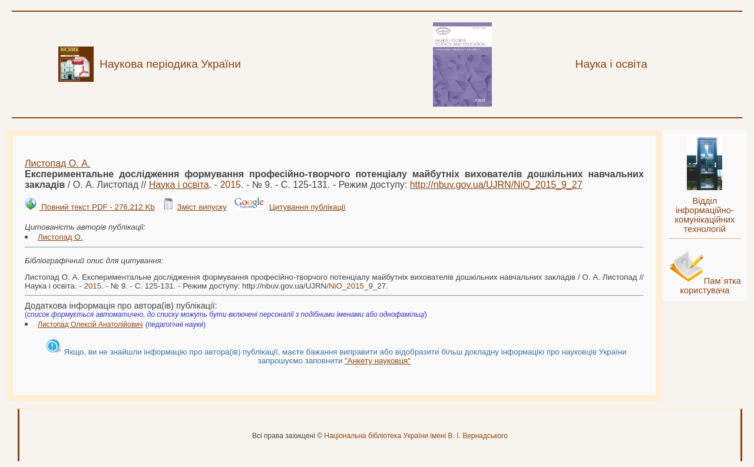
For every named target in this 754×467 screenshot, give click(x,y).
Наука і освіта (179, 185)
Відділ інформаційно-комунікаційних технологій (704, 215)
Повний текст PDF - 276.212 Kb (96, 207)
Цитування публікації (307, 207)
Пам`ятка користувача (710, 285)
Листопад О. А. (57, 163)
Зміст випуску (201, 207)
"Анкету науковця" (378, 360)
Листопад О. (60, 237)
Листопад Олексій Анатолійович (90, 324)
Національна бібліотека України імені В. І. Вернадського (416, 436)
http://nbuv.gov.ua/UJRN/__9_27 (496, 185)
